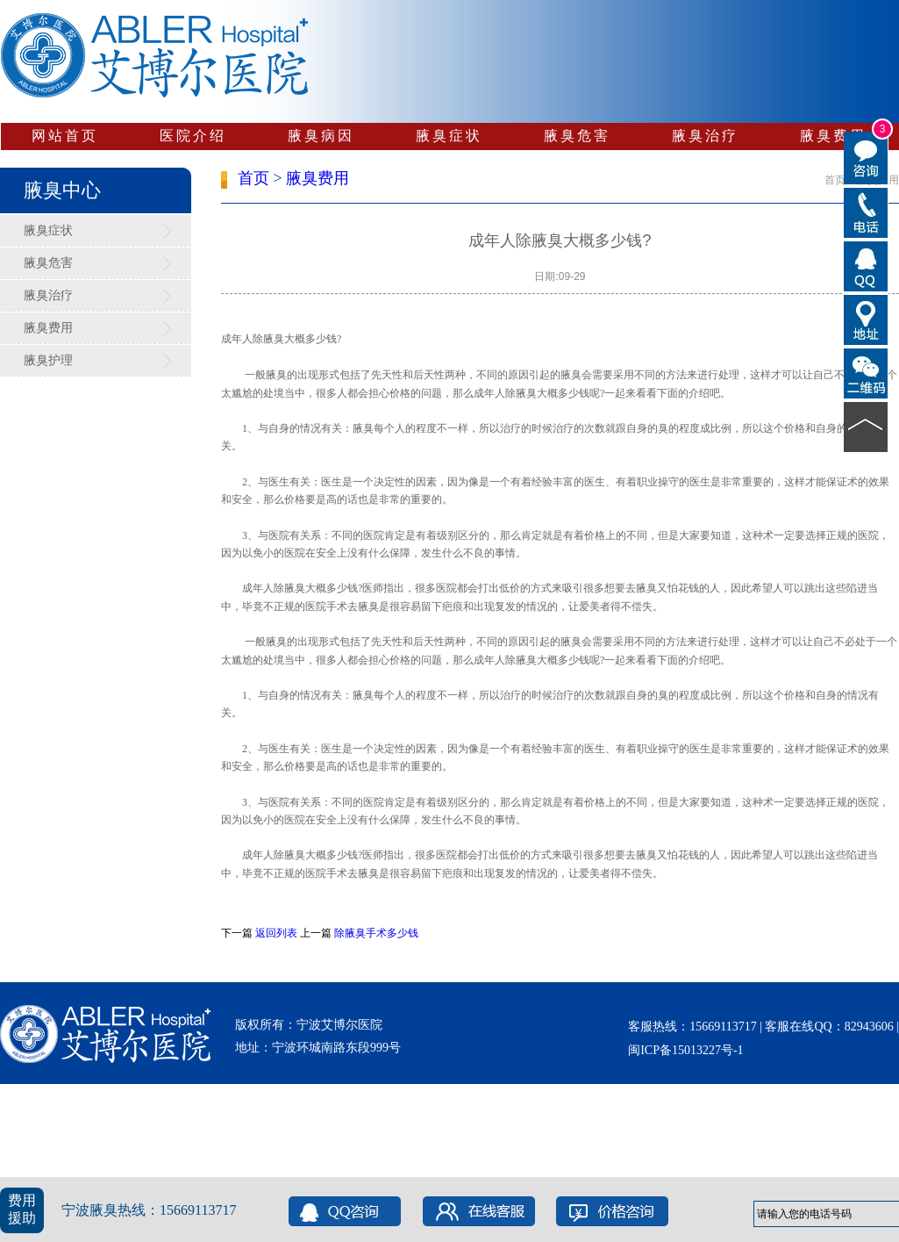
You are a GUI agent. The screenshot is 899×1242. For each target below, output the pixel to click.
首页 (253, 178)
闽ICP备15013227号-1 (685, 1050)
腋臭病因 (321, 135)
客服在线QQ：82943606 (829, 1026)
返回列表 (276, 933)
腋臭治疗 (705, 135)
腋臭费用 (833, 135)
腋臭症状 (449, 135)
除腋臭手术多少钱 (376, 933)
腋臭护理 (48, 360)
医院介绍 (193, 135)
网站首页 (65, 135)
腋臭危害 (577, 135)
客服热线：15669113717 (694, 1026)
